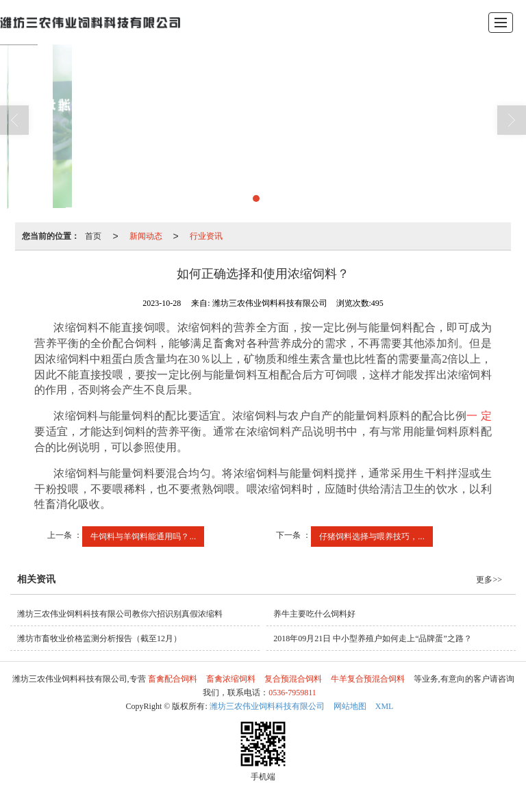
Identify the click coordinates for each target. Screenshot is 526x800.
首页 (93, 236)
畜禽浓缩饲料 (230, 679)
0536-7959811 (292, 692)
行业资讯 (206, 236)
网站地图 (350, 706)
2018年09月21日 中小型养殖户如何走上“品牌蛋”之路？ (372, 638)
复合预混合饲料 (293, 679)
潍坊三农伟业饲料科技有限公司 (267, 706)
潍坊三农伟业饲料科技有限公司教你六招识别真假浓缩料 (120, 614)
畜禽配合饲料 (172, 679)
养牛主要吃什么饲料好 (314, 614)
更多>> (489, 579)
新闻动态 (145, 236)
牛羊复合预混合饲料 (368, 679)
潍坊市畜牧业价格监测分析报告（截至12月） (99, 638)
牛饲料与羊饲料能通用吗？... (143, 536)
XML (384, 706)
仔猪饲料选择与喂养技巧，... (372, 536)
